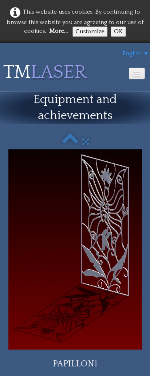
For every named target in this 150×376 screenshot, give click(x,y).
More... (58, 31)
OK (118, 31)
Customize (90, 31)
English (135, 53)
